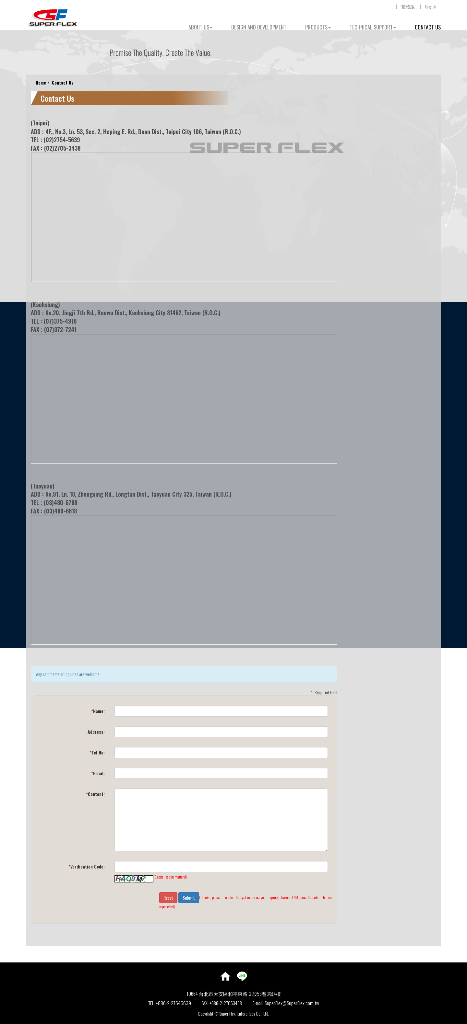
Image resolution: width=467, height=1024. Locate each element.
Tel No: (97, 752)
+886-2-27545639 (173, 1003)
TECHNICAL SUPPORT (373, 27)
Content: (95, 793)
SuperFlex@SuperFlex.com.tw (292, 1003)
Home (41, 82)
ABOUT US (200, 27)
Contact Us (63, 82)
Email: (98, 773)
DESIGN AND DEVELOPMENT (258, 27)
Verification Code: (86, 866)
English (430, 6)
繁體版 (408, 6)
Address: (96, 731)
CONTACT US (428, 27)
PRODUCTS (318, 27)
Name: (98, 711)
